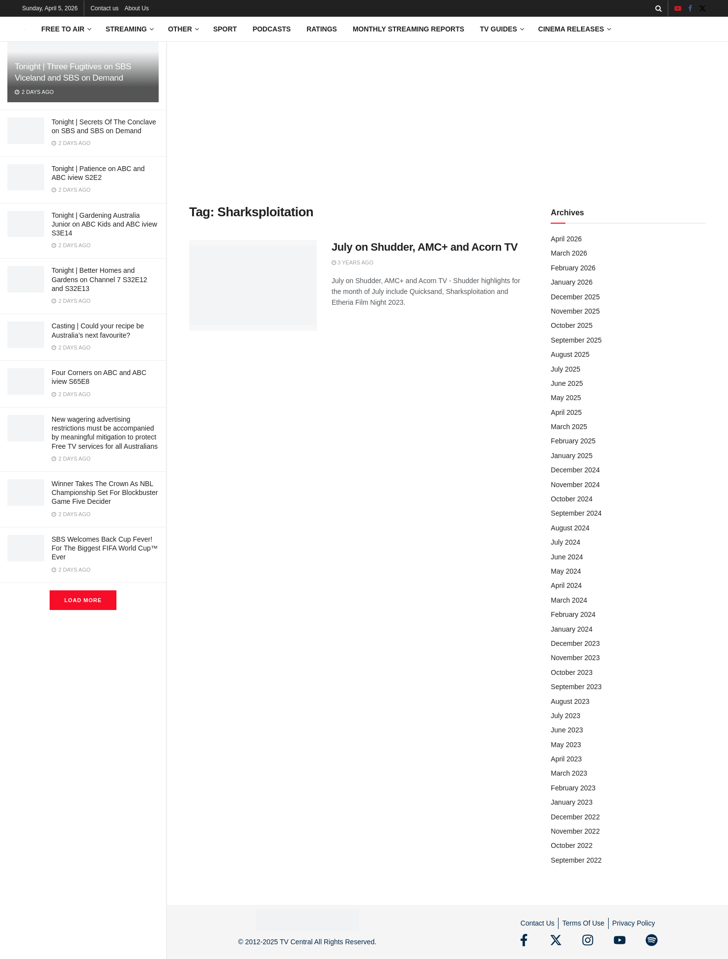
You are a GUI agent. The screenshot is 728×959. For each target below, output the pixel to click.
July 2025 (565, 369)
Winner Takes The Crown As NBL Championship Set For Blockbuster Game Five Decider (105, 492)
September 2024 (576, 513)
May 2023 (566, 745)
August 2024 (570, 528)
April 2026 (566, 239)
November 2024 (575, 485)
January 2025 (571, 456)
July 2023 (565, 716)
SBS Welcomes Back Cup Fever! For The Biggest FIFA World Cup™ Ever (105, 548)
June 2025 (567, 383)
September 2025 (576, 340)
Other (180, 29)
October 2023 (571, 672)
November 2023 (575, 658)
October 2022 (571, 845)
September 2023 (576, 687)
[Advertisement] (447, 115)
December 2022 (575, 817)
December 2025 (575, 297)
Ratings (322, 29)
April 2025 (566, 412)
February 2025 (573, 441)
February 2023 (573, 788)
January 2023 (571, 802)
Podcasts (271, 29)
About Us (137, 8)
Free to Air (62, 29)
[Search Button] (658, 8)
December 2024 (575, 470)
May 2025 (566, 398)
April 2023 (566, 759)
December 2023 (575, 643)
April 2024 (566, 585)
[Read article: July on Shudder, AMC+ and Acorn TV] (253, 285)
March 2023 (569, 773)
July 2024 (565, 542)
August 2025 (570, 354)
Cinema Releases (571, 29)
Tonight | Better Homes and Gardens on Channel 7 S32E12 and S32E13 (99, 279)
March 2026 (569, 253)
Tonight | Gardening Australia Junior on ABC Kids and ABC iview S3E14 (104, 224)
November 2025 (575, 311)
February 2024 (573, 614)
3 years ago (352, 262)
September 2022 (576, 860)
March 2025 (569, 427)
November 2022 (575, 831)
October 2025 (571, 325)
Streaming (126, 29)
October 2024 (571, 499)
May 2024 (566, 571)
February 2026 (573, 268)
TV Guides (498, 29)
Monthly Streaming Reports (408, 29)
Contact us (104, 8)
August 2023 (570, 701)
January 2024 (571, 629)
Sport (225, 29)
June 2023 (567, 730)
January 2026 (571, 282)
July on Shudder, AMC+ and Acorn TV (425, 247)
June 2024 (567, 557)
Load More (83, 600)
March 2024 (569, 600)
